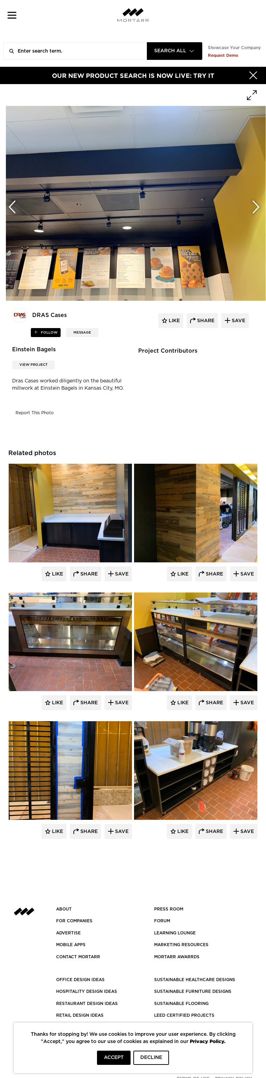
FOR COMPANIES (74, 921)
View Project (33, 364)
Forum (162, 921)
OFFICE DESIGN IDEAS (80, 980)
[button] (12, 15)
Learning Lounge (175, 933)
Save (121, 574)
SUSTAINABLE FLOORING (181, 1004)
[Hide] (253, 75)
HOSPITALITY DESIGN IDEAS (86, 991)
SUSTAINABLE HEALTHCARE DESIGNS (194, 980)
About (64, 909)
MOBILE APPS (71, 945)
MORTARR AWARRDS (177, 957)
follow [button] (48, 332)
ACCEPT (114, 1057)
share (205, 320)
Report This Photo (35, 413)
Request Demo (223, 55)
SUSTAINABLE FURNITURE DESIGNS (192, 991)
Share (88, 574)
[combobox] (174, 51)
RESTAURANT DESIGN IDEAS (87, 1004)
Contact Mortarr (78, 957)
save (237, 320)
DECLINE (151, 1057)
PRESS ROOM (168, 909)
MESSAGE (82, 332)
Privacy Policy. (207, 1041)
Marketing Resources (181, 945)
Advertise (68, 933)
